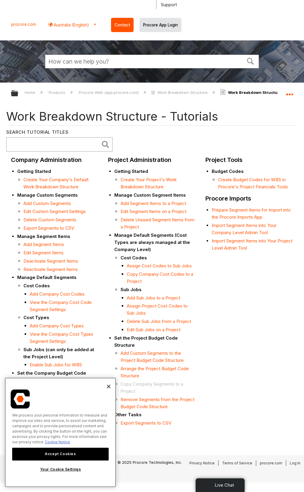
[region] (60, 432)
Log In (295, 463)
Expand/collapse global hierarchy (18, 93)
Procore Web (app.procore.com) (109, 92)
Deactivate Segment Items (50, 261)
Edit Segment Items (43, 253)
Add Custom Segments (47, 203)
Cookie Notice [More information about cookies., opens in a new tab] (57, 442)
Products (57, 92)
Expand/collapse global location (289, 91)
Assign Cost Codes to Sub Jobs (159, 266)
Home (31, 92)
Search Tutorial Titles (37, 132)
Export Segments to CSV (48, 228)
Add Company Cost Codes (57, 294)
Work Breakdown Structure (179, 92)
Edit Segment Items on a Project (153, 211)
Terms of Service (237, 463)
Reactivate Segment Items (50, 269)
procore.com (23, 24)
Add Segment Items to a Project (153, 203)
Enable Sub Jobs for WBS (56, 365)
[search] (54, 144)
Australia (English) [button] (71, 24)
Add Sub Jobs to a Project (153, 298)
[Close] (108, 386)
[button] (250, 60)
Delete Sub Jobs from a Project (159, 321)
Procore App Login (160, 25)
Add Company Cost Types (57, 326)
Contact (122, 25)
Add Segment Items (43, 244)
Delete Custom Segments (49, 220)
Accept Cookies (60, 454)
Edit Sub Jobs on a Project (153, 329)
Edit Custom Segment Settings (54, 211)
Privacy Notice (202, 463)
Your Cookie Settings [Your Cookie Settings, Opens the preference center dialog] (60, 469)
